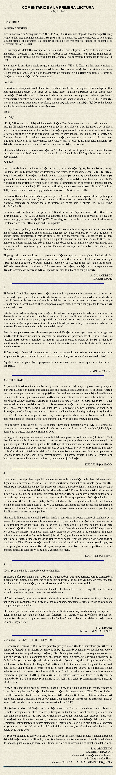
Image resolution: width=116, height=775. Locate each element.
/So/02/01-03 (46, 639)
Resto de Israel (15, 293)
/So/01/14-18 (30, 639)
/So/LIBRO (12, 21)
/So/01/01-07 (13, 639)
